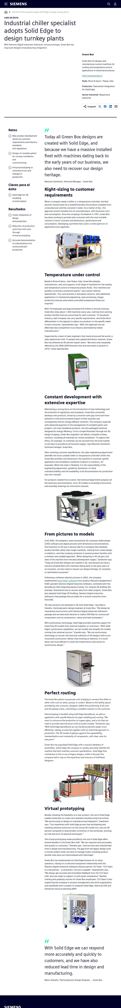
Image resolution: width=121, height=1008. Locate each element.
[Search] (108, 4)
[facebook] (105, 107)
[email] (116, 107)
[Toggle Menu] (6, 4)
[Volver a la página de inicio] (6, 12)
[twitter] (99, 107)
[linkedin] (110, 107)
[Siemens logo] (18, 4)
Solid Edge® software (67, 580)
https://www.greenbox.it (92, 76)
